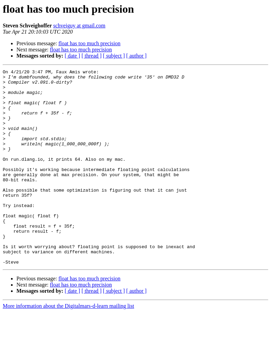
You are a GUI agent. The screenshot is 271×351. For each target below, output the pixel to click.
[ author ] (136, 56)
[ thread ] (91, 56)
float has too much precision (89, 43)
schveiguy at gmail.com (79, 25)
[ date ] (72, 56)
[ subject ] (114, 56)
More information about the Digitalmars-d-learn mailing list (68, 345)
